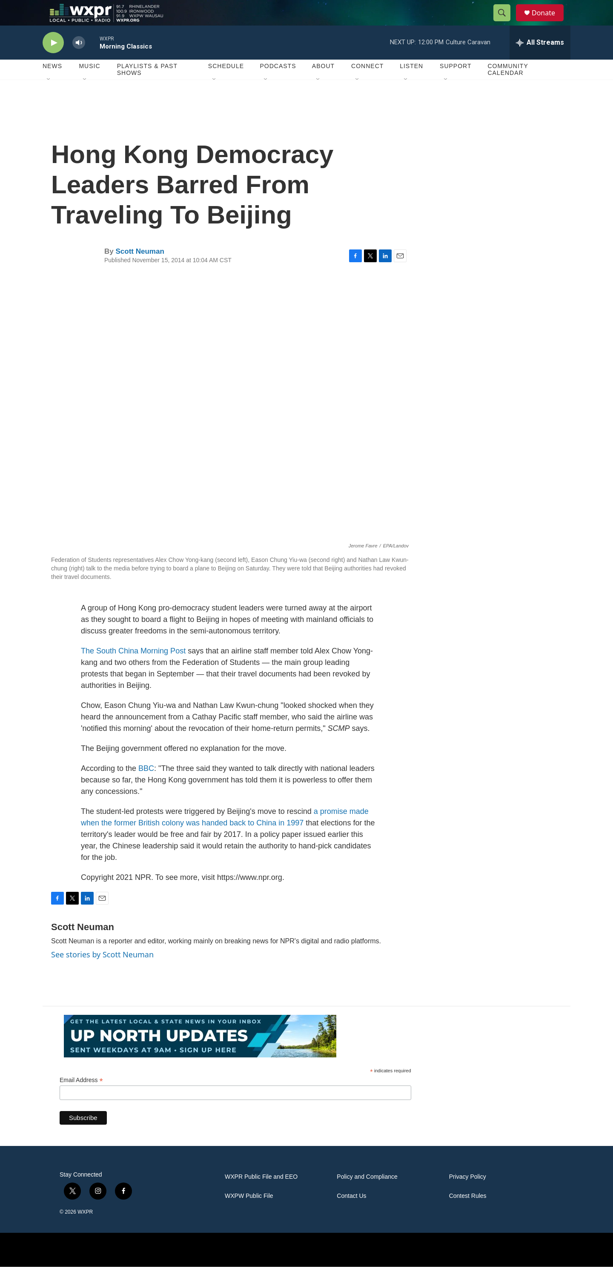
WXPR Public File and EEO (261, 1196)
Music (89, 85)
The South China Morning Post (133, 670)
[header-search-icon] (505, 22)
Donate (549, 22)
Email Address (81, 1099)
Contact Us (351, 1215)
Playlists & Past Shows (147, 88)
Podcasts (278, 85)
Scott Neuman (139, 270)
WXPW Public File (249, 1215)
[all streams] (540, 62)
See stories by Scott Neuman (102, 973)
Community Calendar (507, 88)
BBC (146, 787)
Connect (367, 85)
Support (455, 85)
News (52, 85)
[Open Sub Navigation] (49, 98)
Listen (411, 85)
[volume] (79, 62)
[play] (53, 62)
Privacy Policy (467, 1196)
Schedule (226, 85)
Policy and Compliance (367, 1196)
